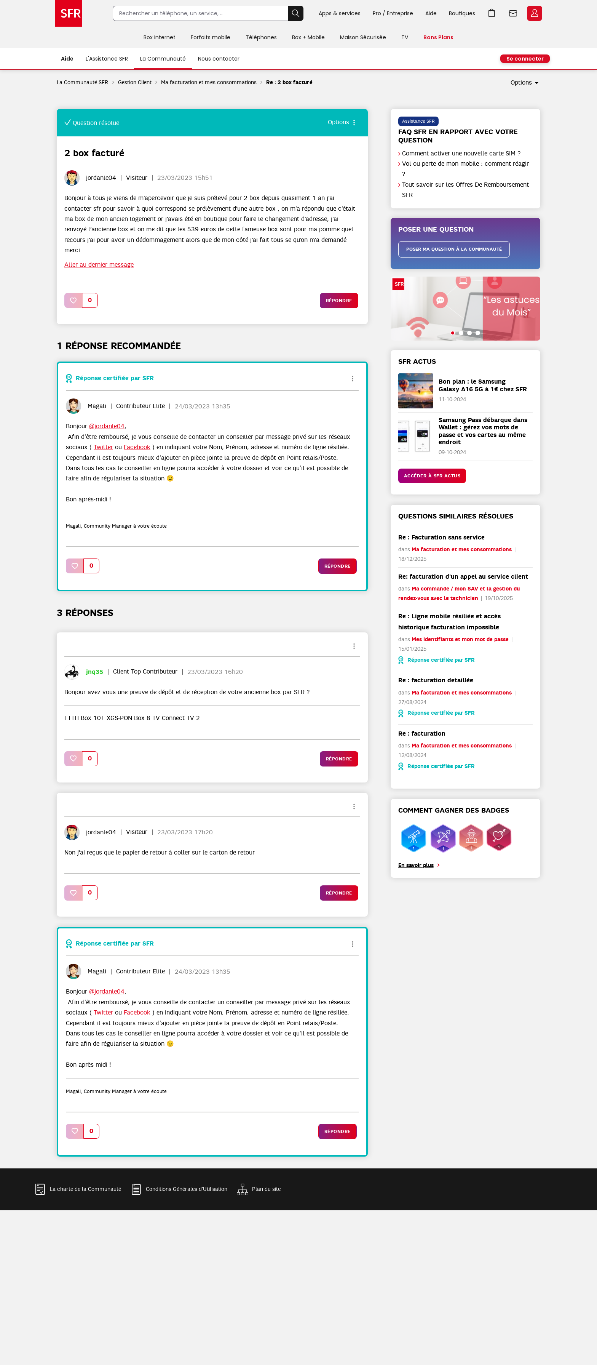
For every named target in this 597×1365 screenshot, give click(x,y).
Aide (431, 13)
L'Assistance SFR (107, 58)
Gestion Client (135, 82)
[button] (73, 300)
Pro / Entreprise (393, 13)
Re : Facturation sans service (441, 537)
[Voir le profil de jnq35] (94, 671)
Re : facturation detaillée (435, 680)
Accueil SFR (68, 13)
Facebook (137, 447)
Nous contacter (218, 58)
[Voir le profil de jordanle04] (101, 177)
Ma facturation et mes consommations (209, 82)
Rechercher (295, 13)
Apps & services (340, 13)
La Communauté (163, 58)
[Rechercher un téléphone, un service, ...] (200, 13)
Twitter (103, 447)
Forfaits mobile (210, 37)
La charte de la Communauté (85, 1189)
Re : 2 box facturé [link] (289, 82)
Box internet (160, 37)
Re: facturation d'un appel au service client (463, 576)
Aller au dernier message (99, 264)
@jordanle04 (107, 426)
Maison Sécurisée (363, 37)
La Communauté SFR (83, 82)
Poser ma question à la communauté (454, 249)
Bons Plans (438, 37)
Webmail (513, 13)
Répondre (339, 300)
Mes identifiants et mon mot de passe (460, 639)
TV (404, 37)
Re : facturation (421, 733)
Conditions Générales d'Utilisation (186, 1189)
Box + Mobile (308, 37)
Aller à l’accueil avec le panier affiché (492, 13)
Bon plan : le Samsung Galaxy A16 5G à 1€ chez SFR (483, 385)
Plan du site (266, 1189)
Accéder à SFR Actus (432, 475)
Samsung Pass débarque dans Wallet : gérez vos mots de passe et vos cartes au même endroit (483, 431)
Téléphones (261, 37)
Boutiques (462, 13)
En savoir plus (416, 865)
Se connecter (525, 58)
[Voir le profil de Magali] (97, 406)
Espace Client (534, 13)
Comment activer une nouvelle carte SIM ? (461, 153)
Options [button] (521, 82)
